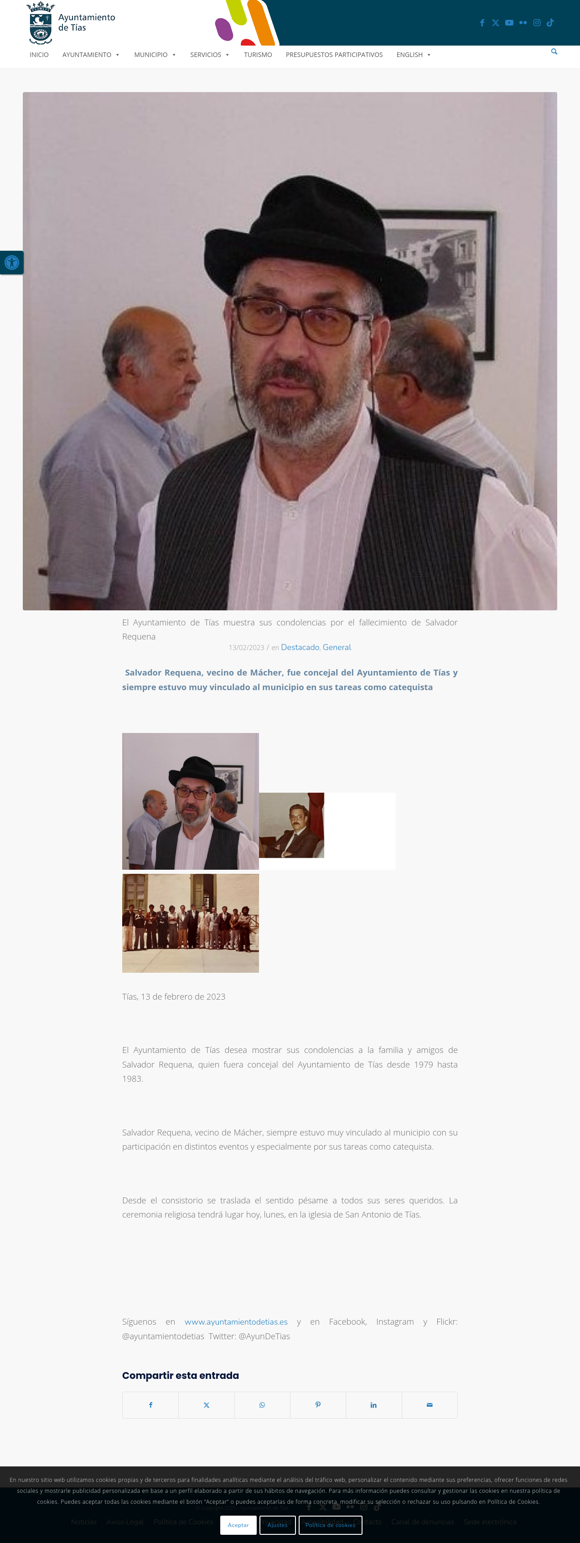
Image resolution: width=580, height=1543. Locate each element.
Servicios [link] (211, 54)
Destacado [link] (300, 647)
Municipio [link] (155, 54)
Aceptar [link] (238, 1525)
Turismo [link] (258, 54)
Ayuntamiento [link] (91, 54)
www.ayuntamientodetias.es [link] (236, 1321)
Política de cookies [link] (331, 1525)
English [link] (414, 54)
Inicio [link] (39, 54)
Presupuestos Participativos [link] (334, 54)
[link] (12, 262)
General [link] (337, 647)
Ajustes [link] (278, 1525)
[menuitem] (554, 52)
